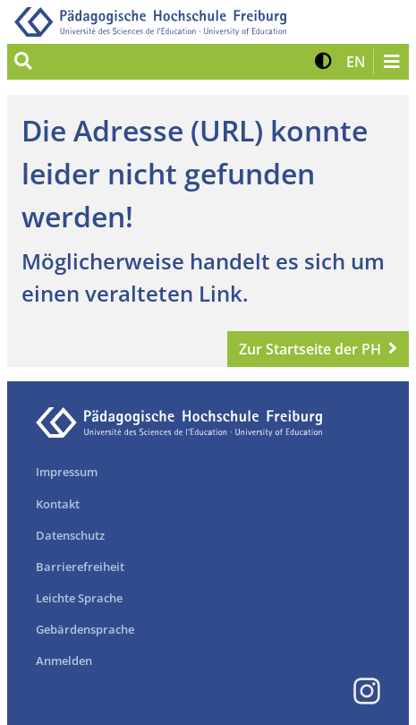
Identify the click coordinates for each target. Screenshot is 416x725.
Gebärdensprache (85, 629)
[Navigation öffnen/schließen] (391, 61)
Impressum (67, 472)
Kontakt (58, 504)
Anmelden (64, 660)
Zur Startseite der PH (310, 349)
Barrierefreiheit (80, 567)
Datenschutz (70, 535)
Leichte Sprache (79, 598)
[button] (323, 62)
